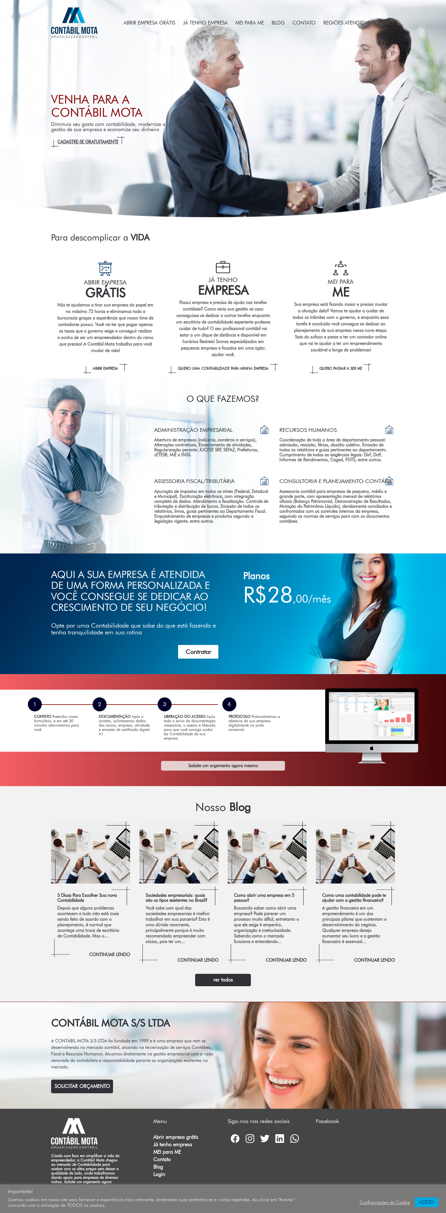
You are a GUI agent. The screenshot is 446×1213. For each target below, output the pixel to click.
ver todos (223, 980)
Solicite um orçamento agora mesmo (223, 765)
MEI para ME (249, 23)
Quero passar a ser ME (340, 368)
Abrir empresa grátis (149, 23)
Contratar (198, 652)
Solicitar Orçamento (82, 1086)
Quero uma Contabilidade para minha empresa (223, 368)
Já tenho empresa (205, 23)
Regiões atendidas (346, 23)
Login (385, 23)
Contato (304, 23)
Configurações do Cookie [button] (385, 1202)
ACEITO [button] (426, 1202)
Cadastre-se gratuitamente (87, 141)
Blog (278, 23)
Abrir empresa (105, 368)
